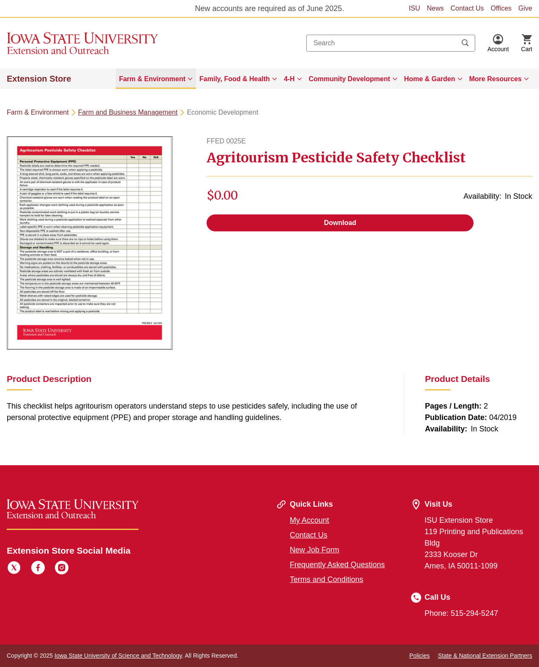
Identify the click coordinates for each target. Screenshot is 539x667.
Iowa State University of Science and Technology (118, 655)
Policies (419, 655)
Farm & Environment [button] (152, 78)
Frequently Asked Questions (337, 564)
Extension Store (39, 78)
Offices (501, 8)
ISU (414, 8)
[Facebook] (38, 568)
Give (525, 8)
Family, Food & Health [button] (234, 78)
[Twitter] (14, 568)
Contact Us (467, 8)
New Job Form (314, 550)
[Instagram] (61, 568)
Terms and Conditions (326, 579)
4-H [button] (289, 78)
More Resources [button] (495, 78)
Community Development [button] (349, 78)
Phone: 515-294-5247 (461, 613)
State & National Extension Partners (485, 655)
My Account (309, 520)
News (435, 8)
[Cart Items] (526, 43)
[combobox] (390, 43)
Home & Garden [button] (429, 78)
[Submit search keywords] (465, 43)
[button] (498, 43)
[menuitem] (156, 79)
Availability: (482, 196)
